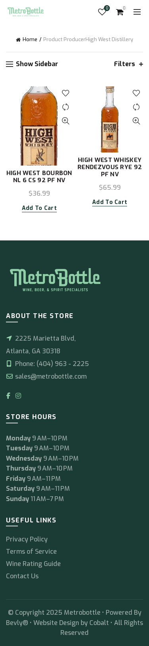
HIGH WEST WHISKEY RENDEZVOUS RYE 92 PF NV (109, 167)
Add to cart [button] (39, 208)
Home (30, 39)
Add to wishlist (66, 93)
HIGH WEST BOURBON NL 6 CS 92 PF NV (39, 177)
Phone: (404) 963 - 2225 (47, 364)
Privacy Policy (27, 539)
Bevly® (17, 623)
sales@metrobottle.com (46, 376)
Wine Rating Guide (33, 564)
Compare (66, 107)
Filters (124, 64)
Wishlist (106, 8)
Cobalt (99, 623)
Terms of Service (31, 551)
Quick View (66, 121)
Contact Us (22, 576)
